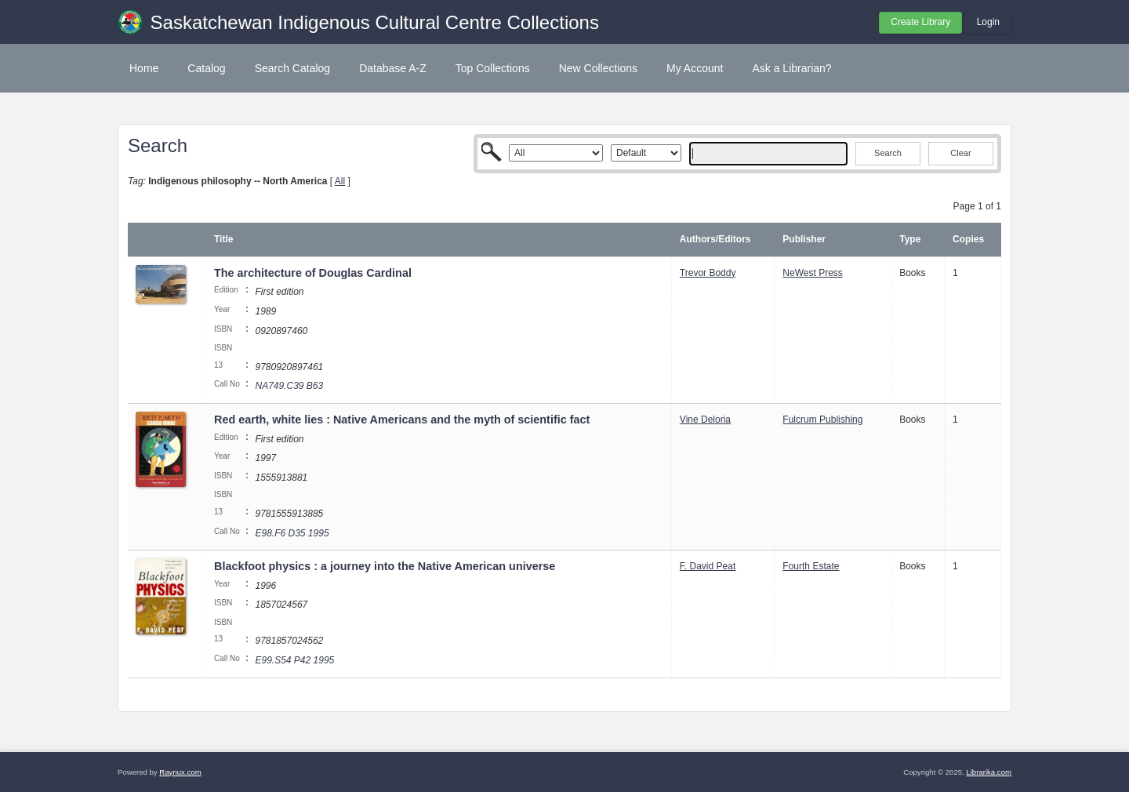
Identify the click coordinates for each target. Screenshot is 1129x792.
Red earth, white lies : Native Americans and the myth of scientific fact (402, 419)
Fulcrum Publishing (822, 419)
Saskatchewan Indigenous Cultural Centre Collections (375, 22)
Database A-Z (393, 68)
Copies (968, 239)
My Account (694, 68)
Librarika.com (988, 772)
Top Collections (493, 68)
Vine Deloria (705, 419)
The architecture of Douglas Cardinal (313, 273)
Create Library (920, 21)
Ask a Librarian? (791, 68)
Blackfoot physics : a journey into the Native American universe (384, 566)
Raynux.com (180, 772)
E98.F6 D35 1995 (292, 533)
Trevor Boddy (708, 272)
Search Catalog (293, 68)
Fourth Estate (810, 566)
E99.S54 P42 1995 (294, 660)
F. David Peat (707, 566)
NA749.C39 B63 (289, 385)
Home (143, 68)
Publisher (804, 239)
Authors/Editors (715, 239)
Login (988, 21)
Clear (960, 153)
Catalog (206, 68)
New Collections (598, 68)
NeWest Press (812, 272)
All (340, 181)
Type (909, 239)
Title (223, 239)
